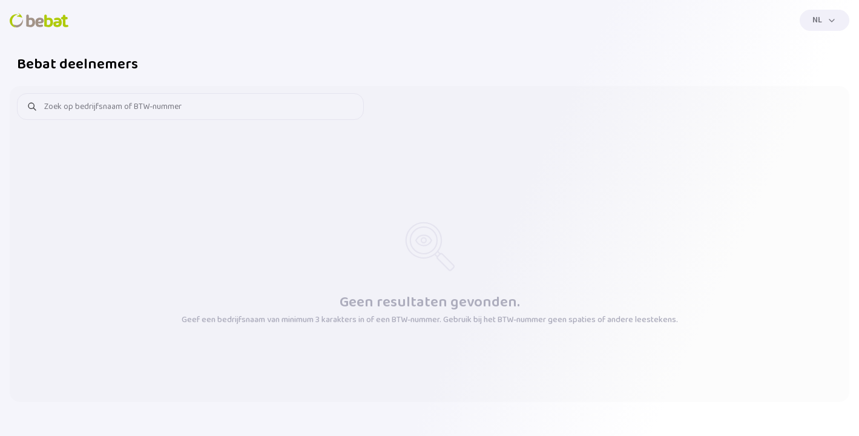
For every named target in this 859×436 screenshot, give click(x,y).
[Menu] (824, 20)
